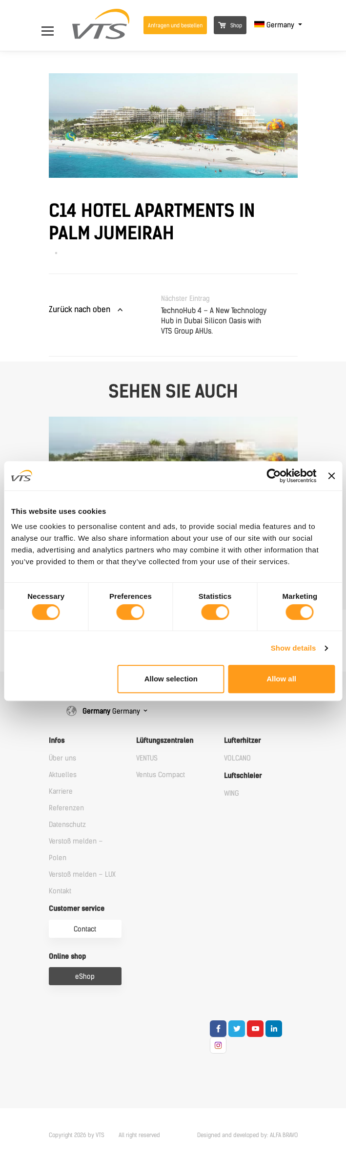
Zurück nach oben (79, 309)
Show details (293, 648)
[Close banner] (331, 475)
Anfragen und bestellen (175, 25)
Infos (56, 741)
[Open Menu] (52, 25)
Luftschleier (243, 776)
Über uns (62, 758)
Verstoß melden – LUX (82, 874)
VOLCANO (237, 758)
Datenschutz (67, 825)
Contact (85, 929)
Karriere (61, 791)
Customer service (76, 909)
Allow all (281, 679)
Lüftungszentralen (164, 741)
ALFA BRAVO (284, 1135)
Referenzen (66, 808)
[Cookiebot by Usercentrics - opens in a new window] (274, 475)
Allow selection (171, 679)
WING (231, 793)
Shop (230, 25)
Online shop (67, 956)
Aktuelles (63, 775)
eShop (85, 976)
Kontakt (60, 891)
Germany (275, 25)
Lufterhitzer (242, 741)
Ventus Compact (160, 775)
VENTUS (147, 758)
